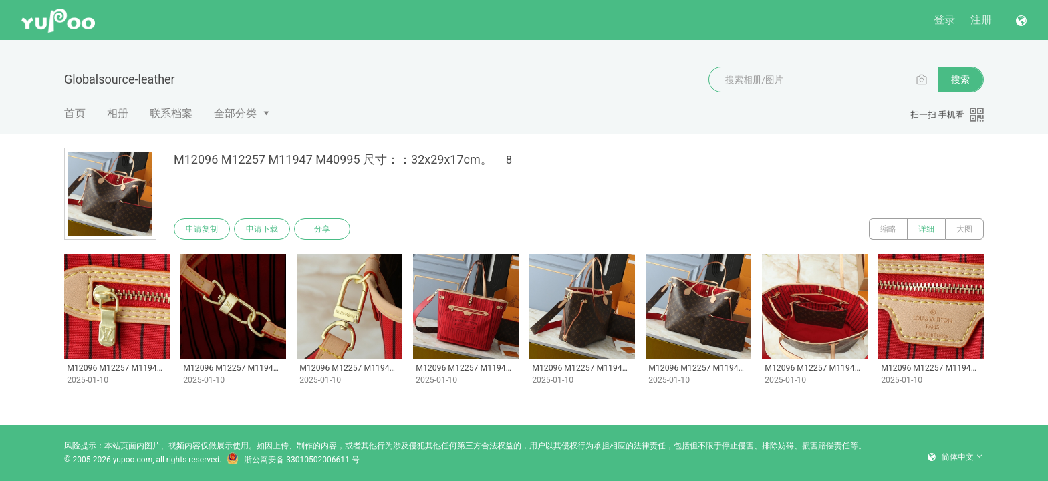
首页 (75, 113)
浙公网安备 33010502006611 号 (293, 459)
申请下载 (262, 229)
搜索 (960, 79)
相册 (117, 113)
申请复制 (202, 229)
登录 (944, 19)
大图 (964, 229)
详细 (926, 229)
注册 (981, 19)
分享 (322, 229)
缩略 (888, 229)
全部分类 (235, 113)
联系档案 (171, 113)
